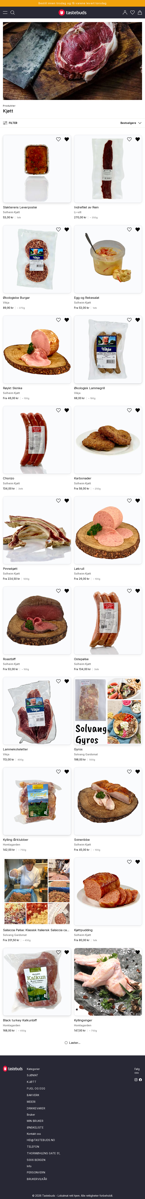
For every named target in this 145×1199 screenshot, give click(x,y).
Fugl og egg (36, 1088)
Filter (10, 123)
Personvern (36, 1172)
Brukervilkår (37, 1179)
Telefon (33, 1146)
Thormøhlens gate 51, (43, 1153)
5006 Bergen (36, 1159)
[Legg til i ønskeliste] (58, 139)
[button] (130, 123)
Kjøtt (31, 1081)
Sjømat (32, 1075)
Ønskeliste (35, 1127)
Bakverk (33, 1095)
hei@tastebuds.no (41, 1140)
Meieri (31, 1101)
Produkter (9, 105)
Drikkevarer (36, 1108)
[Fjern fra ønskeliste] (66, 139)
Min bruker (35, 1120)
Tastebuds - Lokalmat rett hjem (61, 1195)
